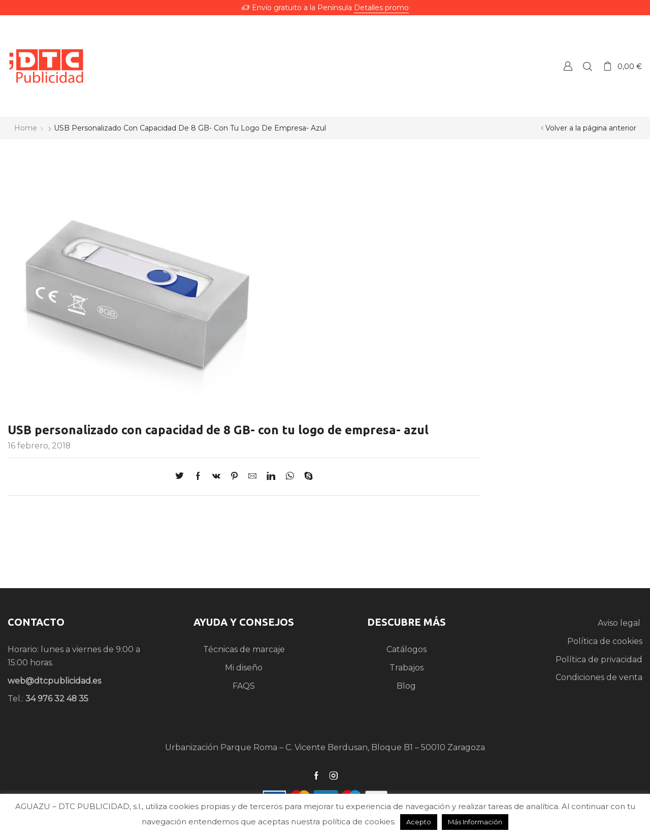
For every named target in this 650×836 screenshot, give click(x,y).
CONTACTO (36, 622)
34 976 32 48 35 (56, 698)
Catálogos (406, 649)
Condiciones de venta (599, 677)
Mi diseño (244, 667)
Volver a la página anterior (590, 128)
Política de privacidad (599, 659)
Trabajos (406, 667)
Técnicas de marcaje (244, 649)
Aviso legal (620, 623)
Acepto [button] (418, 822)
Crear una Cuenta (567, 66)
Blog (406, 686)
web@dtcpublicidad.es (54, 681)
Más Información (475, 822)
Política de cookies (604, 641)
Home (25, 128)
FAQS (244, 686)
